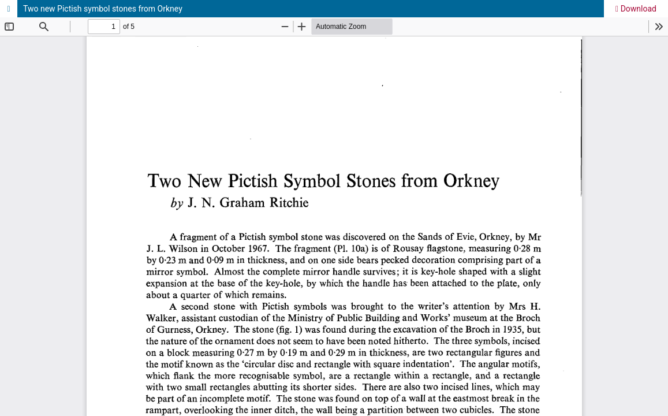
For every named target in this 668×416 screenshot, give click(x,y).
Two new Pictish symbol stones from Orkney (102, 8)
